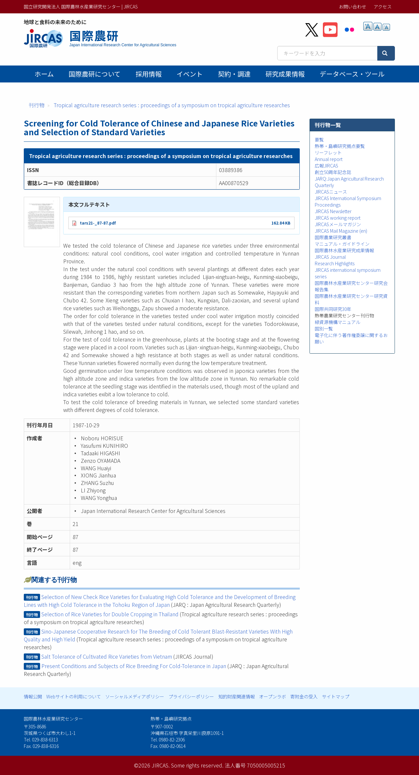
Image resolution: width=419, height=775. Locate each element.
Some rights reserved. (197, 765)
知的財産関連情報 (236, 696)
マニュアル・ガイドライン (342, 244)
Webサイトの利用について (73, 696)
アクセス (383, 6)
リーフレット (328, 152)
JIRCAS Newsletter (333, 211)
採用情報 (149, 74)
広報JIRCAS (326, 165)
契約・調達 (234, 74)
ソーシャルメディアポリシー (134, 696)
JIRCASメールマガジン (338, 224)
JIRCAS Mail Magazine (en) (341, 230)
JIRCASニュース (331, 191)
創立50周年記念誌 (333, 172)
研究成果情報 (285, 74)
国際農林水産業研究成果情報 (344, 250)
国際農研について (95, 74)
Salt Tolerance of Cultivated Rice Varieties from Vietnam (106, 656)
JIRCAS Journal (330, 257)
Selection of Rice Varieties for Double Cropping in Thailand (110, 614)
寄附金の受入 (304, 696)
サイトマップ (335, 696)
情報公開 (33, 696)
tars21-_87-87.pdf (98, 223)
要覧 (319, 139)
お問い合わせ (352, 6)
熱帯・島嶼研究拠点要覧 (340, 146)
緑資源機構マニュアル (337, 322)
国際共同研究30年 (333, 309)
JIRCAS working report (337, 217)
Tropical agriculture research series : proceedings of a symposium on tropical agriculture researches (172, 105)
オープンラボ (272, 696)
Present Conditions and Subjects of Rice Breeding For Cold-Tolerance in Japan (133, 666)
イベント (190, 74)
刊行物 (36, 105)
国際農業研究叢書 (333, 237)
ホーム (44, 74)
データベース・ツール (352, 74)
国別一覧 (324, 328)
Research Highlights (334, 263)
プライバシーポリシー (191, 696)
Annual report (328, 159)
